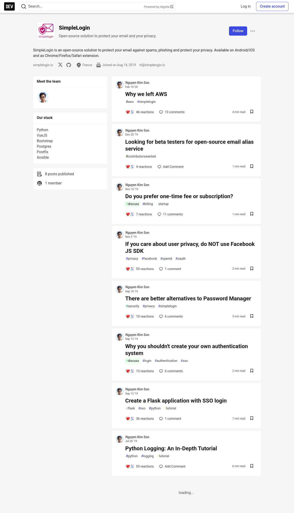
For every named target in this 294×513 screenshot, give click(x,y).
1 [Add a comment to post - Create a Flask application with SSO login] (169, 418)
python (155, 408)
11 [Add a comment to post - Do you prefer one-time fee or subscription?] (170, 214)
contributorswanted (141, 156)
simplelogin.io (43, 65)
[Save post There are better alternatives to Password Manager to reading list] (251, 316)
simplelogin (146, 101)
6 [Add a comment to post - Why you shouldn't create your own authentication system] (170, 371)
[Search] (23, 6)
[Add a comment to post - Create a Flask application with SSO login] (139, 418)
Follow (238, 31)
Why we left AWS (146, 94)
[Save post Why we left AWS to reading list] (251, 112)
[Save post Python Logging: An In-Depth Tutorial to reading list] (251, 466)
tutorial (170, 408)
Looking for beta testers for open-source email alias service (189, 145)
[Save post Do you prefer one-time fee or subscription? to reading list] (251, 214)
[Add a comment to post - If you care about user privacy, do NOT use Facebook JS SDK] (139, 269)
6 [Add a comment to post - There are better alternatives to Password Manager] (170, 316)
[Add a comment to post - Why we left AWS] (139, 112)
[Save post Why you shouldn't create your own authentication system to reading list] (251, 371)
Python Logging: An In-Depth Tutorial (171, 448)
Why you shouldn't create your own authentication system (186, 349)
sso (184, 360)
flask (130, 408)
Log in (246, 6)
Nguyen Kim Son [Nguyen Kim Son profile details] (137, 83)
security (132, 306)
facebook (149, 258)
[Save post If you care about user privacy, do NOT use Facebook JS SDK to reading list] (251, 269)
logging (147, 456)
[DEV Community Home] (9, 6)
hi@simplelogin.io (152, 65)
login (146, 360)
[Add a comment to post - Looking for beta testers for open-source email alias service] (139, 167)
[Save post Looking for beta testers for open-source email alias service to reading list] (251, 167)
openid (166, 258)
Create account (272, 6)
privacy (132, 258)
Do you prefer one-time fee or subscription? (179, 196)
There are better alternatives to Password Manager (188, 298)
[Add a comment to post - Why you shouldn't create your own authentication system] (139, 371)
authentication (166, 360)
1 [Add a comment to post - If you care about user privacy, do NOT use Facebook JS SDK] (169, 269)
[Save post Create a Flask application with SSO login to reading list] (251, 419)
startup (162, 204)
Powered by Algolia (158, 6)
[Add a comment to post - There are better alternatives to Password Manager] (139, 316)
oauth (180, 258)
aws (130, 101)
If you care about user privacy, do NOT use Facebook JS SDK (190, 247)
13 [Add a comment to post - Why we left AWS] (171, 112)
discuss (132, 204)
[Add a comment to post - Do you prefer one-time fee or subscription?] (139, 214)
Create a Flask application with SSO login (176, 400)
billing (147, 204)
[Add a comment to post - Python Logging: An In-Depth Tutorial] (139, 466)
